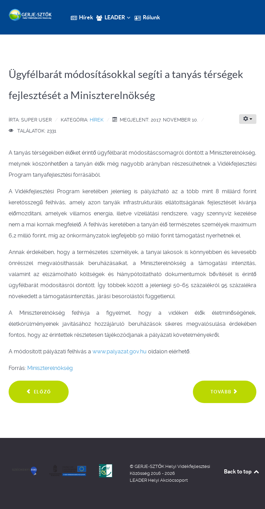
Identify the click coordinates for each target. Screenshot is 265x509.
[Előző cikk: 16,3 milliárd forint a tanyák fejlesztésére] (39, 392)
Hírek (97, 120)
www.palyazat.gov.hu (119, 351)
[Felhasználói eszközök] (247, 119)
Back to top (242, 471)
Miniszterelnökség (50, 368)
